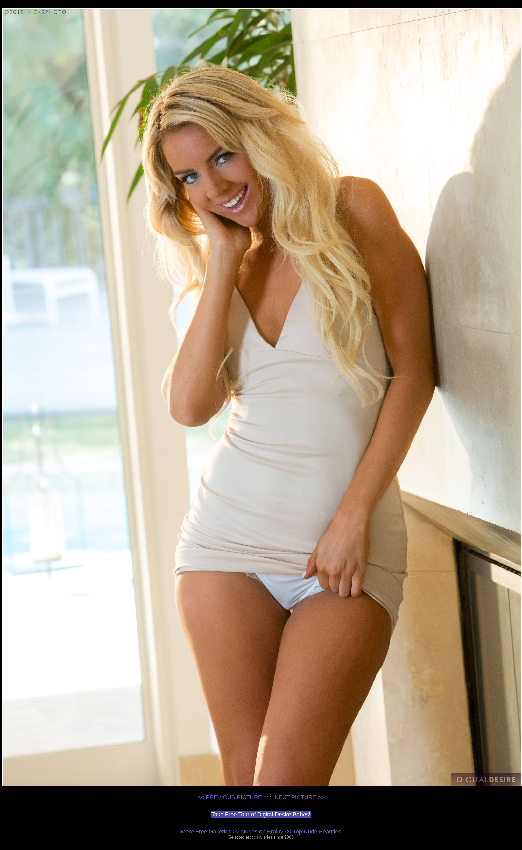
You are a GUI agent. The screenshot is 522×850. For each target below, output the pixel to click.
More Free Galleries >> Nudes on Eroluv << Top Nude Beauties (261, 831)
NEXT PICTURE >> (299, 797)
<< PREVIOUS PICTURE (229, 797)
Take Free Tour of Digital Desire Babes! (261, 814)
